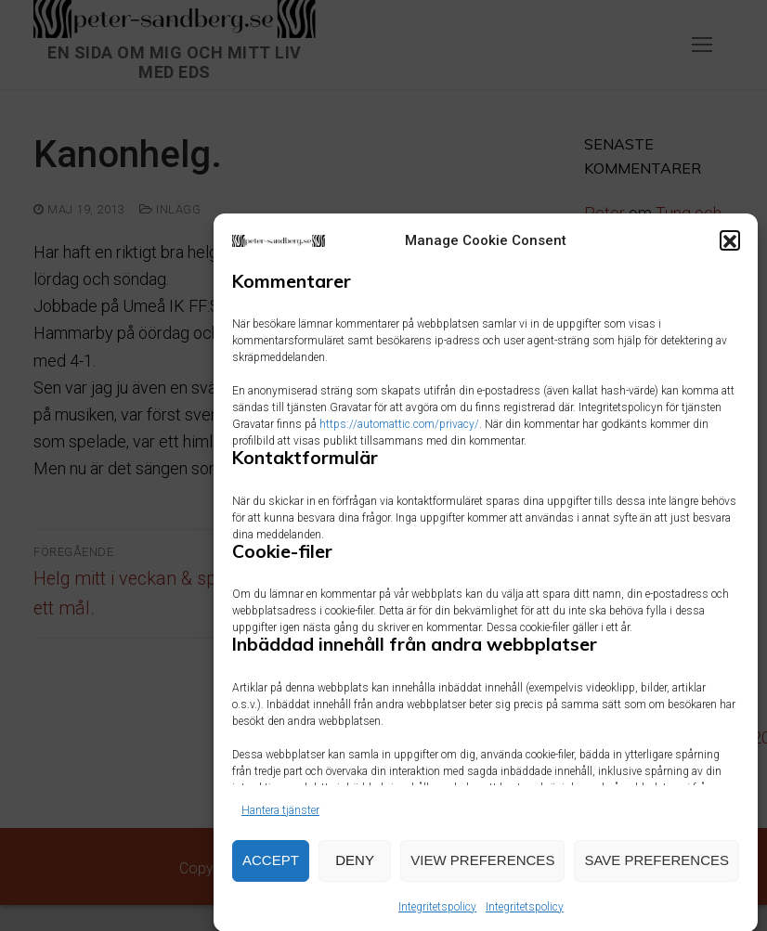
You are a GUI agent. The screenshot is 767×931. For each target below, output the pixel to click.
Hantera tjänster (280, 818)
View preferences (482, 869)
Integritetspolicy (437, 915)
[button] (730, 249)
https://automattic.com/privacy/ (399, 433)
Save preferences (656, 869)
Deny (354, 869)
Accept (270, 869)
